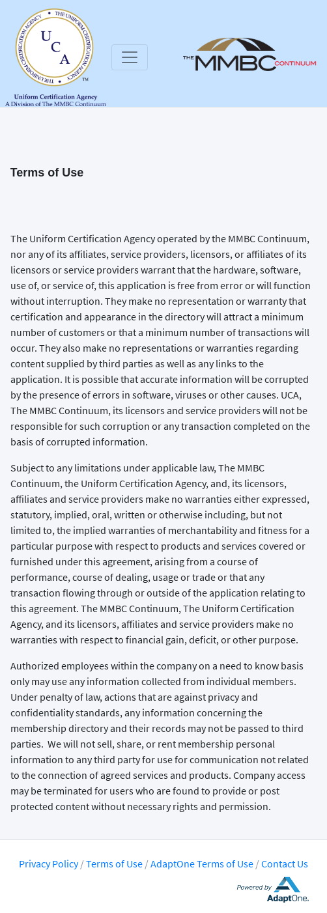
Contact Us (284, 863)
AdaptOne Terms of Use (202, 863)
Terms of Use (115, 863)
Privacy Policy (48, 863)
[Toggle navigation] (129, 57)
